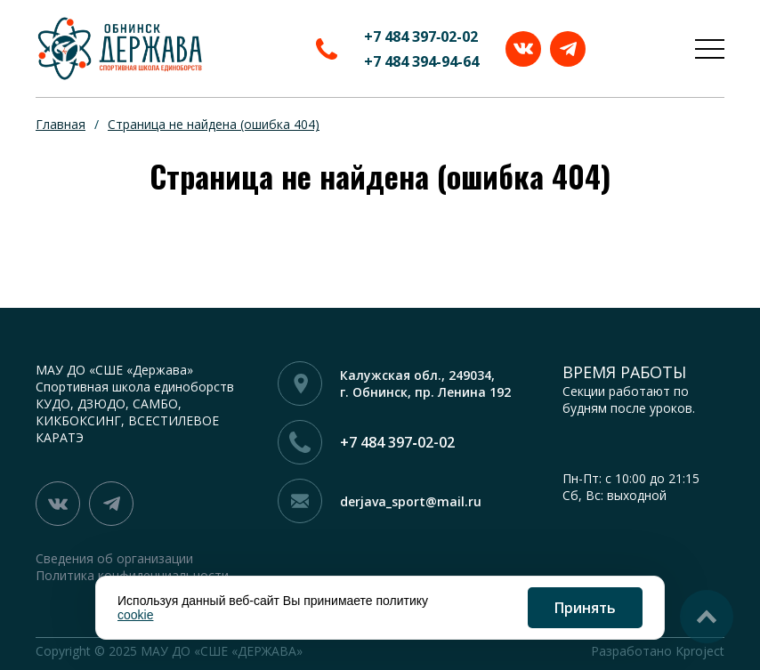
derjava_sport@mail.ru (410, 501)
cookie (135, 615)
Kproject (699, 650)
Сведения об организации (114, 558)
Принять (585, 608)
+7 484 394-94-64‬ (421, 61)
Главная (60, 124)
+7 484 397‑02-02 (421, 36)
